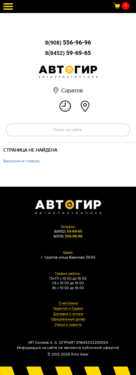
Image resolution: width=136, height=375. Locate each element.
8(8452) (68, 53)
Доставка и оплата (68, 314)
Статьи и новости (68, 325)
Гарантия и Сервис (68, 309)
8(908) (68, 42)
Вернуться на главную (21, 161)
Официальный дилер (68, 319)
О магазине (68, 303)
